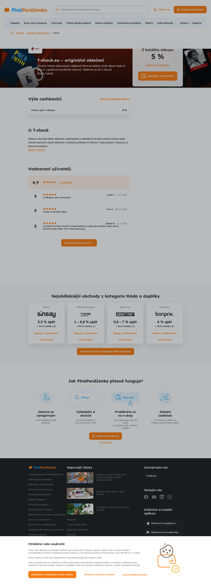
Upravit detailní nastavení (134, 574)
